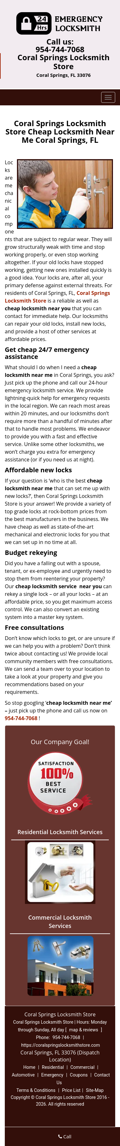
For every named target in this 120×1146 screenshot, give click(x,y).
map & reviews (84, 1029)
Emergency (52, 1074)
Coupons (79, 1074)
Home (29, 1067)
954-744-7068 (60, 49)
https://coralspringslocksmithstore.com (60, 1045)
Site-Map (95, 1090)
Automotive (23, 1074)
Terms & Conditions (35, 1090)
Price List (71, 1090)
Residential (53, 1067)
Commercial (82, 1067)
